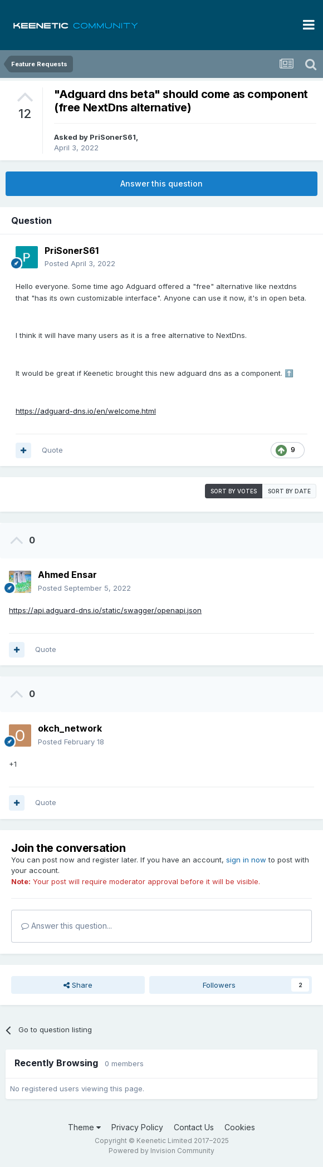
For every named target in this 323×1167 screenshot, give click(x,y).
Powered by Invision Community (161, 1150)
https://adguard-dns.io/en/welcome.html (86, 410)
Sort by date (289, 491)
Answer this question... (66, 925)
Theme (84, 1127)
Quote (52, 449)
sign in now (246, 859)
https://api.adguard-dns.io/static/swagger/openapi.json (105, 610)
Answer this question (161, 183)
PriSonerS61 (113, 137)
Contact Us (194, 1127)
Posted (80, 263)
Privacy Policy (137, 1127)
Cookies (239, 1127)
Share (77, 985)
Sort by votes (234, 491)
